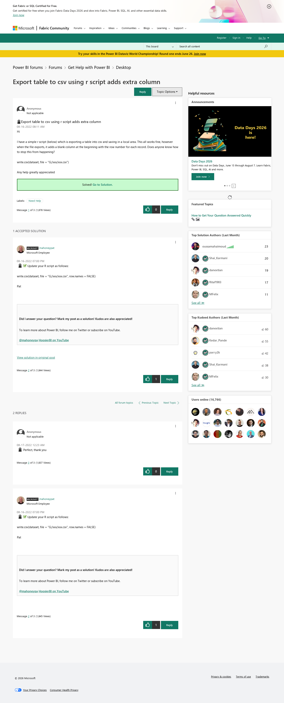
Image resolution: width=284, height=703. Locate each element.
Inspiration (95, 28)
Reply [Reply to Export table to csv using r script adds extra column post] (169, 209)
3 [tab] (229, 186)
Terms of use (243, 676)
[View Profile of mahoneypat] (46, 248)
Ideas (111, 28)
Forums (78, 28)
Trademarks (262, 676)
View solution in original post (36, 357)
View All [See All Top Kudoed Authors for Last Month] (198, 385)
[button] (142, 92)
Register (221, 37)
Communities (129, 28)
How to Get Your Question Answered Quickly (221, 215)
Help (249, 37)
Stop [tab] (234, 186)
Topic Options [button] (166, 92)
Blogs (147, 28)
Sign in (236, 37)
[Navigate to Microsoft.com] (23, 28)
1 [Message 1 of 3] (28, 210)
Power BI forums (28, 67)
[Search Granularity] (160, 46)
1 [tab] (225, 186)
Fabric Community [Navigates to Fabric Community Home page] (54, 28)
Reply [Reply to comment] (169, 379)
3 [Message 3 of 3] (28, 462)
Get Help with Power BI (89, 67)
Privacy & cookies (221, 676)
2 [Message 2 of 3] (28, 370)
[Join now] (203, 176)
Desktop (123, 67)
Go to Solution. (103, 185)
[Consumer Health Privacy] (64, 690)
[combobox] (223, 46)
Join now (18, 15)
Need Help (35, 200)
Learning (162, 28)
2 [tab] (227, 186)
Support (178, 28)
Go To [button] (262, 37)
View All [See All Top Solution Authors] (198, 303)
